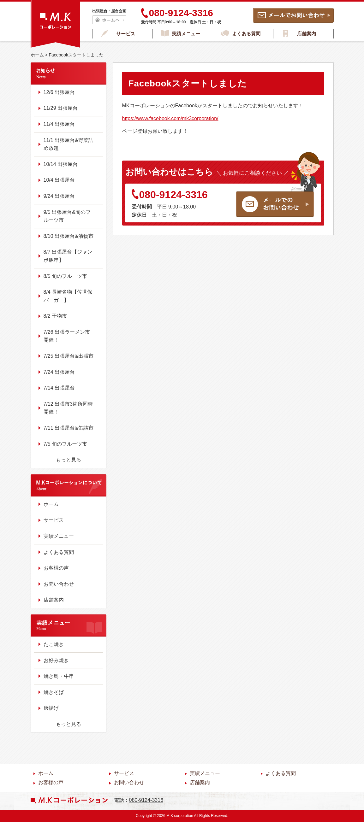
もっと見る (68, 459)
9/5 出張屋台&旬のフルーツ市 (67, 216)
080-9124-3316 (170, 194)
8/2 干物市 (55, 316)
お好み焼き (56, 660)
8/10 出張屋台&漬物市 (68, 236)
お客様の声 (56, 568)
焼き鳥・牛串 (59, 676)
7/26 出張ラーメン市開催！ (67, 336)
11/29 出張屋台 (61, 108)
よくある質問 (246, 33)
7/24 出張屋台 (59, 372)
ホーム (37, 54)
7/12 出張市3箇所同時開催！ (68, 408)
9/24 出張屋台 (59, 196)
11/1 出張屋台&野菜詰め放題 (68, 144)
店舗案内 (306, 33)
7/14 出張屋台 (59, 387)
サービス (125, 33)
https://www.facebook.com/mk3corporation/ (170, 118)
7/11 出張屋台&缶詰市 (68, 428)
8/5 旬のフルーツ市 (65, 276)
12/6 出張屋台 (59, 92)
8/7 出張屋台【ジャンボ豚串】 (68, 256)
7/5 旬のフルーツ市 (65, 444)
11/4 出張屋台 (59, 124)
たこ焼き (54, 644)
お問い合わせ (59, 584)
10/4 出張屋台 (59, 180)
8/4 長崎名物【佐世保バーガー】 (68, 296)
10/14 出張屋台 (61, 164)
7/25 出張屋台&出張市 (68, 356)
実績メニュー (186, 33)
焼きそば (54, 692)
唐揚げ (51, 708)
